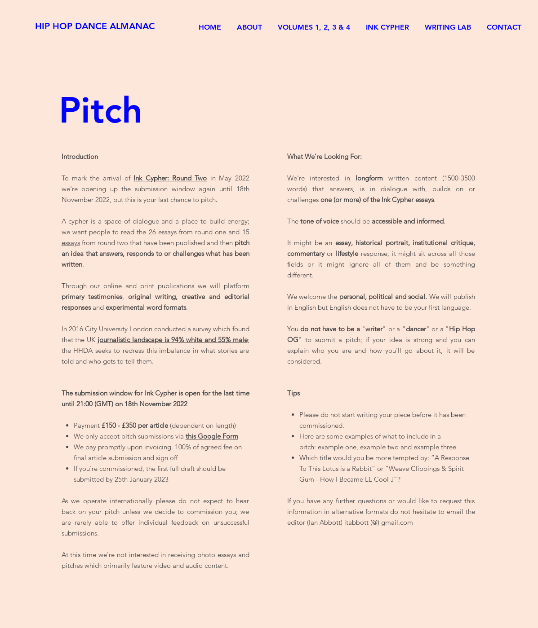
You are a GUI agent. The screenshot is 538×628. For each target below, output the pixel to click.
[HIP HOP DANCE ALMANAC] (95, 26)
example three (435, 447)
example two (379, 447)
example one (337, 447)
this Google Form (212, 436)
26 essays (163, 232)
